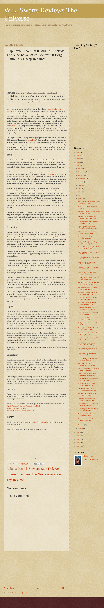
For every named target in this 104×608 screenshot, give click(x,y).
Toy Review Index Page (41, 422)
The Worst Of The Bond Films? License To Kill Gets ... (87, 394)
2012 (78, 439)
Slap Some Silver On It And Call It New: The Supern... (88, 313)
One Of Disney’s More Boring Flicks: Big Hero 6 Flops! (87, 344)
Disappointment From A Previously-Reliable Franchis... (89, 222)
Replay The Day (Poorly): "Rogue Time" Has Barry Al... (88, 242)
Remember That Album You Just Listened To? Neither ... (88, 318)
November (81, 172)
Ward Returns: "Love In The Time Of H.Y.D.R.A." (88, 253)
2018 (78, 155)
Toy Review (15, 480)
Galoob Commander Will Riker (16, 408)
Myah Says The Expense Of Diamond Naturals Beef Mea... (88, 227)
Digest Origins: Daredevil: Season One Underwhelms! (88, 409)
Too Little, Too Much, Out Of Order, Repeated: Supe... (87, 303)
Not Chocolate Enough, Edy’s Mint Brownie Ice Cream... (88, 339)
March (80, 198)
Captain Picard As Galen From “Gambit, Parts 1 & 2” (23, 406)
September (81, 178)
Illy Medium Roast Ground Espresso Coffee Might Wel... (87, 389)
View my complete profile (91, 459)
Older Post (65, 588)
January (80, 428)
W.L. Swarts (89, 456)
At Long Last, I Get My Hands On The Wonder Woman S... (88, 328)
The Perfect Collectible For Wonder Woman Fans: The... (88, 420)
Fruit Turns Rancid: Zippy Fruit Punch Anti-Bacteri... (87, 349)
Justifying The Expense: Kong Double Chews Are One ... (87, 399)
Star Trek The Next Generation (39, 474)
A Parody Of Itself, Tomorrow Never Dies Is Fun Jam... (87, 232)
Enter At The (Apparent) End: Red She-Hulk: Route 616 (88, 247)
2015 (78, 165)
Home (37, 588)
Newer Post (9, 588)
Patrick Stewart (28, 468)
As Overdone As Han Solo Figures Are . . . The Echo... (88, 369)
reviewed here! (16, 126)
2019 (78, 152)
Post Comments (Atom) (19, 593)
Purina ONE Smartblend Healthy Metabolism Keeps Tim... (88, 293)
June (79, 189)
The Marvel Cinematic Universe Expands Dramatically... (87, 288)
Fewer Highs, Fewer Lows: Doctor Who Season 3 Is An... (88, 258)
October (81, 175)
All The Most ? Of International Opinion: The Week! (87, 359)
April (80, 195)
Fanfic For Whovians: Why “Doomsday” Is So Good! (86, 308)
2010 (78, 446)
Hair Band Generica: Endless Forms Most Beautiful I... (89, 212)
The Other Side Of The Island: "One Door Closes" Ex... (89, 202)
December (81, 168)
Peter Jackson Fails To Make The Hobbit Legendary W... (88, 404)
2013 (78, 436)
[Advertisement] (46, 34)
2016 (78, 162)
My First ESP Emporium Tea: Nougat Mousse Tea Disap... (87, 217)
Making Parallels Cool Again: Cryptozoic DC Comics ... (87, 263)
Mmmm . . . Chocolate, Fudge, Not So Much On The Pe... (88, 283)
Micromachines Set (20, 411)
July (79, 185)
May (79, 192)
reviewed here (53, 174)
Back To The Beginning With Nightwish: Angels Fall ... (87, 374)
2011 (78, 442)
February (81, 425)
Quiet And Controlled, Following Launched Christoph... (88, 298)
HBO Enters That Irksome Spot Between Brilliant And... (87, 354)
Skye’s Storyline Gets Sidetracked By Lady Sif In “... (88, 334)
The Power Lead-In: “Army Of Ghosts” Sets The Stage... (87, 364)
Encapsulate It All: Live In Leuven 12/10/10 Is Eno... (88, 268)
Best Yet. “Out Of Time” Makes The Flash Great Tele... (89, 278)
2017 (78, 159)
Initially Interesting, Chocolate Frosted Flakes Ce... (87, 273)
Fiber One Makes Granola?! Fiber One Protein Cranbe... (88, 379)
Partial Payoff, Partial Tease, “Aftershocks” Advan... (86, 384)
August (80, 182)
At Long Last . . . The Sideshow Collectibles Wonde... (87, 237)
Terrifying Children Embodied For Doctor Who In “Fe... (88, 414)
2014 (78, 432)
